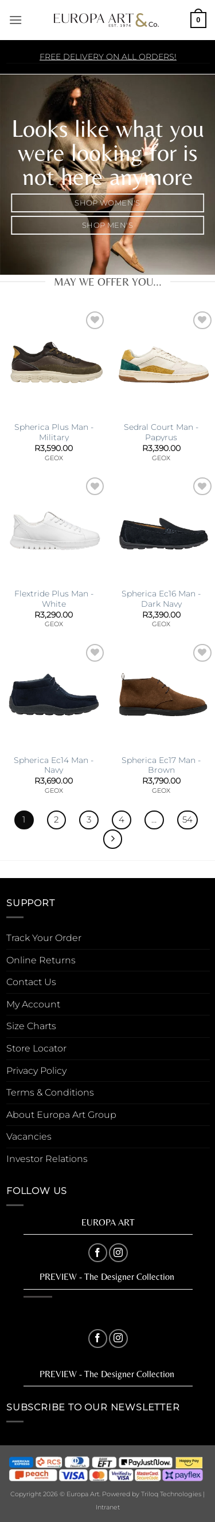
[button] (15, 20)
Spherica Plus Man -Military (53, 432)
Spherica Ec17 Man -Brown (161, 765)
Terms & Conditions (50, 1092)
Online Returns (41, 960)
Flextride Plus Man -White (53, 598)
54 (187, 820)
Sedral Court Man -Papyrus (161, 432)
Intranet (108, 1507)
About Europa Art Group (61, 1114)
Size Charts (31, 1026)
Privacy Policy (36, 1070)
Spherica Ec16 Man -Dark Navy (161, 598)
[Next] (113, 839)
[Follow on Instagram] (118, 1252)
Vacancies (29, 1136)
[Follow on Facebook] (97, 1252)
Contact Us (31, 982)
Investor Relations (47, 1158)
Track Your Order (43, 937)
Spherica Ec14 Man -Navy (53, 765)
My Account (33, 1004)
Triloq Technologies (171, 1494)
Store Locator (36, 1048)
